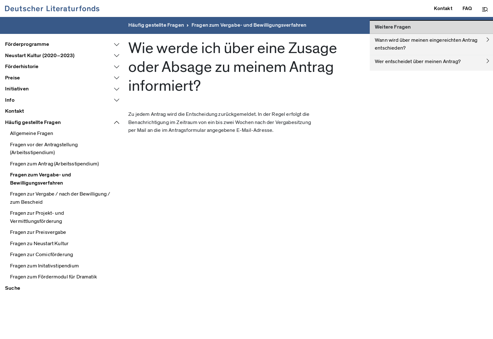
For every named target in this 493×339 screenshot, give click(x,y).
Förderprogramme (27, 44)
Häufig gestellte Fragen (156, 25)
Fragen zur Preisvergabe (38, 232)
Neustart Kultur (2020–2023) (40, 55)
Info (9, 100)
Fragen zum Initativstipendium (44, 265)
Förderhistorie (21, 66)
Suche (12, 288)
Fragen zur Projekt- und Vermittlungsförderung (37, 217)
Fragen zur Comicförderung (41, 254)
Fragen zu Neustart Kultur (39, 243)
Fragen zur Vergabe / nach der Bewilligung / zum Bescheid (60, 198)
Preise (12, 77)
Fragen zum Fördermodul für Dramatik (53, 276)
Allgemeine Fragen (31, 133)
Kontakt (14, 111)
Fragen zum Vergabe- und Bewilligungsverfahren (249, 25)
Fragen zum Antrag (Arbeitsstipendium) (54, 163)
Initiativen (17, 88)
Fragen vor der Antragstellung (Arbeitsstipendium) (44, 148)
